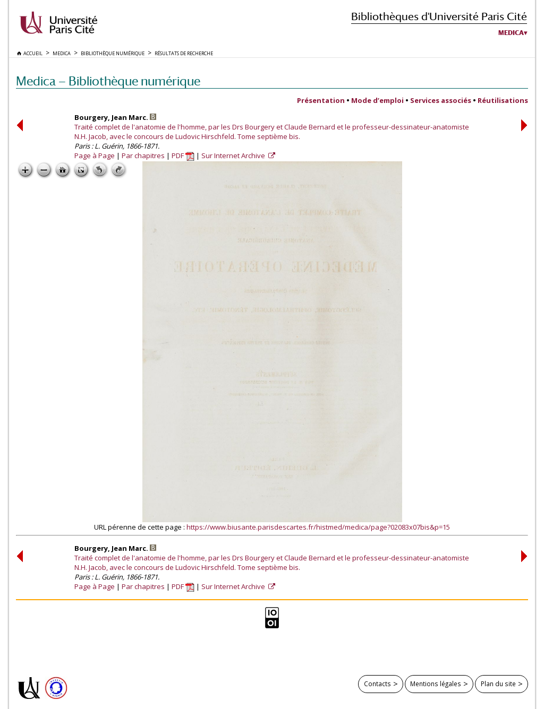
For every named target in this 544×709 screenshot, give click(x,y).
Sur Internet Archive (234, 155)
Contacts (377, 683)
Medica (511, 33)
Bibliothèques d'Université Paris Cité (439, 16)
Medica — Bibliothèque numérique (108, 81)
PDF (183, 155)
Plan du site (498, 683)
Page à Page (94, 155)
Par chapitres (143, 155)
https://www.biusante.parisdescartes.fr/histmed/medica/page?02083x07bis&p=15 (318, 527)
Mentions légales (435, 683)
